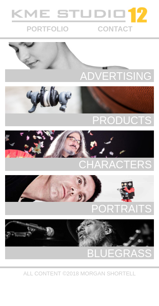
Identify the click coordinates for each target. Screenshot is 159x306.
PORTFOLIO (48, 29)
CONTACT (115, 29)
